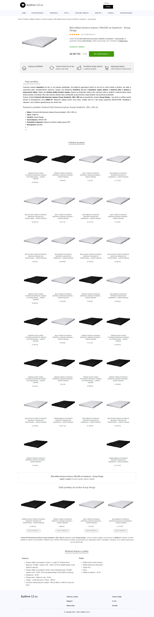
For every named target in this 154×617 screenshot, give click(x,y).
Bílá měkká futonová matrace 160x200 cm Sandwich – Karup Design (91, 420)
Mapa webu (71, 605)
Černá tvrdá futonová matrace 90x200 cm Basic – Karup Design (35, 460)
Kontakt (114, 605)
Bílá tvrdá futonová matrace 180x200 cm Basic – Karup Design (63, 216)
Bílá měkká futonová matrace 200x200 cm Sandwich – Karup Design (118, 295)
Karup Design (86, 41)
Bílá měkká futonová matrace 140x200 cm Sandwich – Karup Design (63, 256)
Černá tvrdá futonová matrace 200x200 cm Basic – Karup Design (118, 378)
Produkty (25, 19)
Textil (66, 13)
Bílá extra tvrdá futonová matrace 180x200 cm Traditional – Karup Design (118, 420)
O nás (114, 601)
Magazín (70, 601)
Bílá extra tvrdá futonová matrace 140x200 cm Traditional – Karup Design (35, 420)
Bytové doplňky (37, 13)
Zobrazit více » (123, 41)
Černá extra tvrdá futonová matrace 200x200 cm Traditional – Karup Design (33, 521)
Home (24, 13)
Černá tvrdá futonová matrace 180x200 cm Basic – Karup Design (90, 337)
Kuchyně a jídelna (81, 13)
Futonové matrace (47, 19)
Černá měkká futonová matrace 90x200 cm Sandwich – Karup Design (118, 460)
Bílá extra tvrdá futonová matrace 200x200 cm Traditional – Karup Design (118, 256)
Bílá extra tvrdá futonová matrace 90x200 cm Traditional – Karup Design (35, 256)
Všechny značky (72, 597)
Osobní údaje (116, 597)
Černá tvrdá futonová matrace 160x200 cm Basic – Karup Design (63, 378)
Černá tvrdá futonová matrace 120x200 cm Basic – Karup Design (90, 295)
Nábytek (98, 13)
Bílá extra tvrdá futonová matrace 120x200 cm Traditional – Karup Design (91, 256)
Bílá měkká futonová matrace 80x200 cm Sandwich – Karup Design (118, 175)
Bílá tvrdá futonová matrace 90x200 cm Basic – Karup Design (118, 216)
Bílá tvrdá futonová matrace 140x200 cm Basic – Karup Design (63, 337)
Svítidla (111, 13)
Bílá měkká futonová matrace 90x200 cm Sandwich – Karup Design (91, 216)
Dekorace (53, 13)
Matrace (38, 19)
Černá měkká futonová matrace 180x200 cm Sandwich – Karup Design (63, 420)
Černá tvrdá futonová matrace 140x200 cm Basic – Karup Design (63, 175)
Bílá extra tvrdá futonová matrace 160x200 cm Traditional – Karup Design (35, 216)
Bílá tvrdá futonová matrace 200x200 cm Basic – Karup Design (63, 295)
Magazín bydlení (126, 13)
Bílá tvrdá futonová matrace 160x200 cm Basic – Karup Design (90, 175)
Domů (20, 19)
